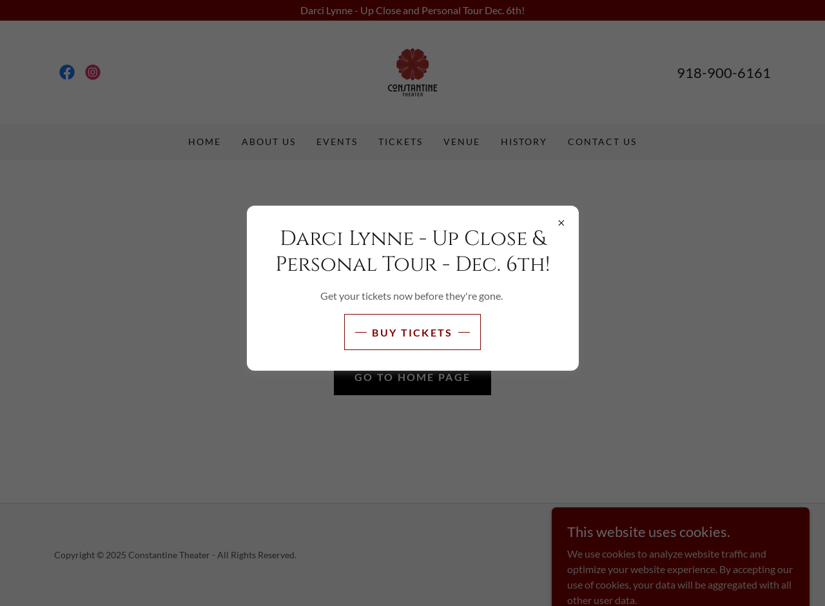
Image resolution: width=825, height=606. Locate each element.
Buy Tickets (412, 332)
